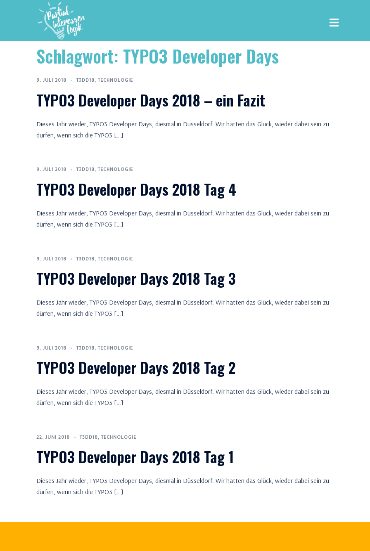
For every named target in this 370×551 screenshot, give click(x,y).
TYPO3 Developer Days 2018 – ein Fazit (150, 100)
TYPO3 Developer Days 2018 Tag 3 (136, 278)
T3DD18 (85, 80)
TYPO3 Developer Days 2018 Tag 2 (135, 367)
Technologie (115, 80)
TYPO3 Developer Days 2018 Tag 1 (135, 456)
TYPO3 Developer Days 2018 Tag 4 (136, 189)
